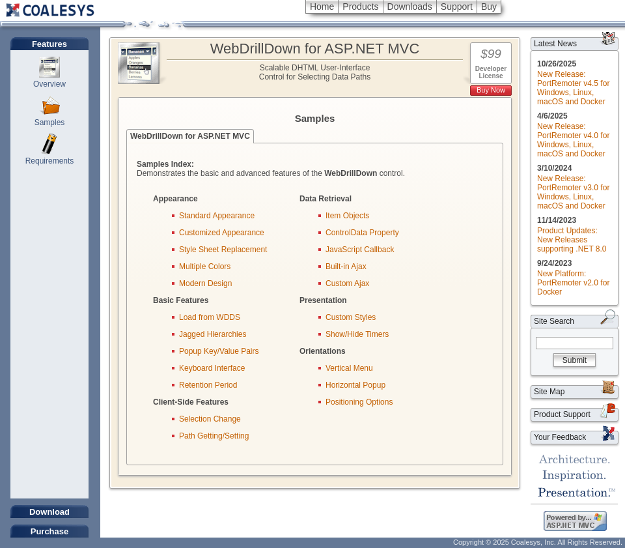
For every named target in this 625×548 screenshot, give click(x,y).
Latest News (555, 43)
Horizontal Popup (355, 385)
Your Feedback (560, 437)
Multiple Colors (204, 266)
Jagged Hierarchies (212, 334)
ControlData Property (362, 232)
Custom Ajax (347, 283)
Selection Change (210, 419)
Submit (574, 360)
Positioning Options (359, 402)
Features (49, 44)
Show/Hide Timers (357, 334)
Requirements (49, 161)
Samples (50, 122)
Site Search (554, 321)
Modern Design (205, 283)
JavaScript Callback (360, 249)
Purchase (50, 531)
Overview (49, 84)
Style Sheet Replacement (223, 249)
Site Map (549, 391)
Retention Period (208, 385)
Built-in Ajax (346, 266)
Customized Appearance (221, 232)
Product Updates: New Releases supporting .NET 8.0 (572, 239)
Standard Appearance (217, 215)
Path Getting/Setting (214, 435)
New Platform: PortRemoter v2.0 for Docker (573, 282)
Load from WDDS (209, 317)
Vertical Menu (349, 368)
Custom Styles (351, 317)
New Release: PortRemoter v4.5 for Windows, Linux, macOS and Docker (573, 88)
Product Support (562, 414)
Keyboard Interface (212, 368)
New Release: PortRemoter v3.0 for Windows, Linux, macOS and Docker (573, 192)
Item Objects (347, 215)
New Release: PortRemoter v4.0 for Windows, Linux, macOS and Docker (573, 140)
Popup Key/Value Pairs (219, 351)
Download (49, 512)
